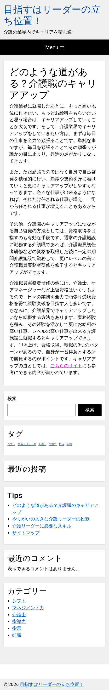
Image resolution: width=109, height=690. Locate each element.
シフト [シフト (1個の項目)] (11, 444)
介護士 (19, 614)
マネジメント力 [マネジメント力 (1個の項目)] (27, 444)
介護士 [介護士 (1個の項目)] (42, 444)
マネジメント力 (28, 608)
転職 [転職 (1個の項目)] (69, 444)
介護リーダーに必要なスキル (41, 526)
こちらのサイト (66, 365)
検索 (12, 398)
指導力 (19, 621)
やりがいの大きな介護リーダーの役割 (51, 519)
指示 (16, 628)
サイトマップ (26, 533)
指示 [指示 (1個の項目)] (61, 444)
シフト (19, 601)
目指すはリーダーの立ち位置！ (52, 684)
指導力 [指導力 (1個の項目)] (53, 444)
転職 (16, 635)
